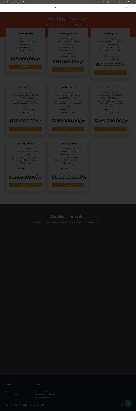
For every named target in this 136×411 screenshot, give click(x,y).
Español (101, 2)
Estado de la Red (99, 8)
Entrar (109, 2)
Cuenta (123, 8)
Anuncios (63, 8)
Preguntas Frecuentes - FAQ (79, 8)
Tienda (52, 8)
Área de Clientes (40, 8)
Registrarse (118, 2)
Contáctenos (112, 8)
